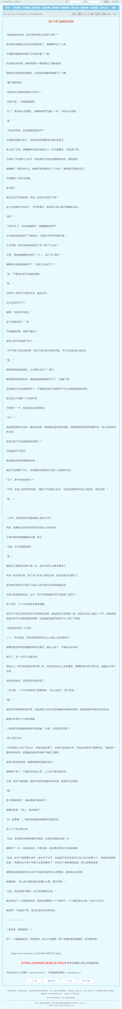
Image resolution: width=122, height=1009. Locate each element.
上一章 (34, 981)
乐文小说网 (6, 14)
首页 (7, 8)
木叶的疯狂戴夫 (22, 991)
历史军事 (46, 8)
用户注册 (115, 2)
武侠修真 (26, 8)
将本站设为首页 (8, 2)
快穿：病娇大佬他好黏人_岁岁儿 (45, 1003)
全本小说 (104, 8)
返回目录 (51, 981)
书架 (113, 8)
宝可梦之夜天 (75, 994)
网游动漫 (65, 8)
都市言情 (36, 8)
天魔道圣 (67, 994)
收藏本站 (17, 2)
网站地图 (72, 998)
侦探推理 (55, 8)
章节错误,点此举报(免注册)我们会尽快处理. (44, 963)
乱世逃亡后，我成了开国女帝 (84, 991)
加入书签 (86, 981)
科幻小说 (75, 8)
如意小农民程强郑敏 (59, 991)
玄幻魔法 (17, 8)
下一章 (69, 981)
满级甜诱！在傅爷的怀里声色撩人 (51, 994)
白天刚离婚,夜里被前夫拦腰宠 (104, 991)
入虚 (50, 991)
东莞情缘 (70, 991)
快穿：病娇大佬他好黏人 (20, 14)
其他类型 (94, 8)
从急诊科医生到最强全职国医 (38, 991)
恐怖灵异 (84, 8)
